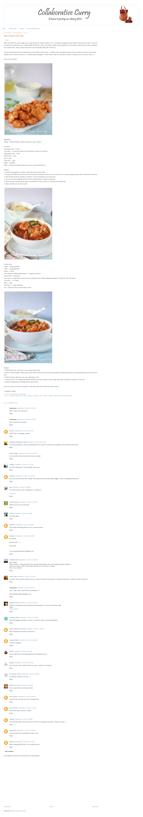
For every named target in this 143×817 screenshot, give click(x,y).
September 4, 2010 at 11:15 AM (24, 464)
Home (4, 28)
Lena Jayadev (13, 708)
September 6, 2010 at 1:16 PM (23, 719)
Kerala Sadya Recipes (33, 28)
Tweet (7, 40)
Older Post (95, 806)
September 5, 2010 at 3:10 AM (26, 576)
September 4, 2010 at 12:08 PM (21, 487)
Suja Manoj (13, 730)
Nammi (11, 513)
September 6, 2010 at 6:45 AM (27, 696)
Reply (11, 413)
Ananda (11, 719)
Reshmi (11, 662)
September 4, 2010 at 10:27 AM (36, 442)
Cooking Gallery (14, 617)
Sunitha (15, 394)
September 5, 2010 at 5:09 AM (26, 588)
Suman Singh (13, 453)
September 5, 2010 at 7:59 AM (35, 629)
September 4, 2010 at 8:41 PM (23, 513)
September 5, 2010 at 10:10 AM (24, 662)
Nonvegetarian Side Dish (63, 395)
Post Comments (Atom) (19, 811)
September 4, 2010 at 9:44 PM (25, 524)
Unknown (12, 476)
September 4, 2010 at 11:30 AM (25, 476)
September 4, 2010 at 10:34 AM (27, 453)
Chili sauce (27, 395)
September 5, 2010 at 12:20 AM (28, 560)
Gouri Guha (13, 576)
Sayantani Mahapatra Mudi (18, 442)
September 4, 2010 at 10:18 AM (26, 408)
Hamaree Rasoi (14, 602)
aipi (10, 487)
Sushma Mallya (14, 640)
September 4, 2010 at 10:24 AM (24, 431)
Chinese (36, 395)
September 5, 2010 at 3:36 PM (30, 674)
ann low (11, 431)
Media (22, 28)
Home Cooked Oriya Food (17, 629)
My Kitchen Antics (15, 674)
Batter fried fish (16, 395)
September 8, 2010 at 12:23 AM (25, 742)
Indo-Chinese (48, 395)
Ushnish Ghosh (14, 560)
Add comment (9, 751)
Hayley (11, 651)
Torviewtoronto (14, 502)
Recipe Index (13, 28)
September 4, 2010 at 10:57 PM (25, 536)
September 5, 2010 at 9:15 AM (23, 651)
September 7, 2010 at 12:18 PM (26, 730)
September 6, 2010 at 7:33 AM (27, 708)
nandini (11, 464)
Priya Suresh (13, 696)
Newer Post (7, 806)
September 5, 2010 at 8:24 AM (28, 640)
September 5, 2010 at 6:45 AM (29, 617)
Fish (40, 395)
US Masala (12, 493)
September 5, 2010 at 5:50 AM (28, 602)
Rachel (11, 685)
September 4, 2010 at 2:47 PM (28, 502)
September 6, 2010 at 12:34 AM (23, 685)
